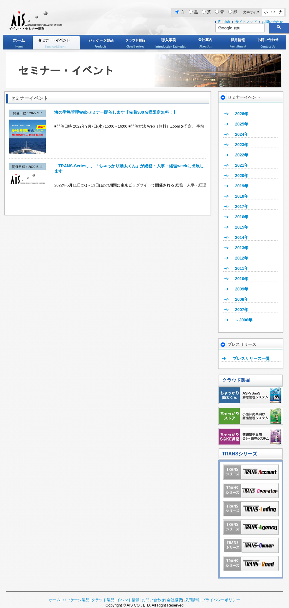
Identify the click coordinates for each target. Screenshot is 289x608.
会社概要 (174, 600)
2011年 (241, 268)
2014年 (241, 237)
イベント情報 (127, 600)
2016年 (241, 216)
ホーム (19, 42)
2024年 (241, 134)
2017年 (241, 206)
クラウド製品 (135, 42)
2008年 (241, 299)
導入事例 (169, 42)
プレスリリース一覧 (251, 358)
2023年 (241, 144)
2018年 (241, 196)
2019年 (241, 186)
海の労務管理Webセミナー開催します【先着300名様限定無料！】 (115, 112)
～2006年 (243, 320)
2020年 (241, 175)
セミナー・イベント (56, 42)
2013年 (241, 247)
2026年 (241, 113)
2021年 (241, 165)
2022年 (241, 155)
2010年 (241, 278)
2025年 (241, 124)
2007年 (241, 309)
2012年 (241, 258)
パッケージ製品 (101, 42)
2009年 (241, 289)
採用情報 (236, 42)
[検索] (239, 28)
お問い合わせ (267, 42)
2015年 (241, 227)
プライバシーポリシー (221, 600)
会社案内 (205, 42)
